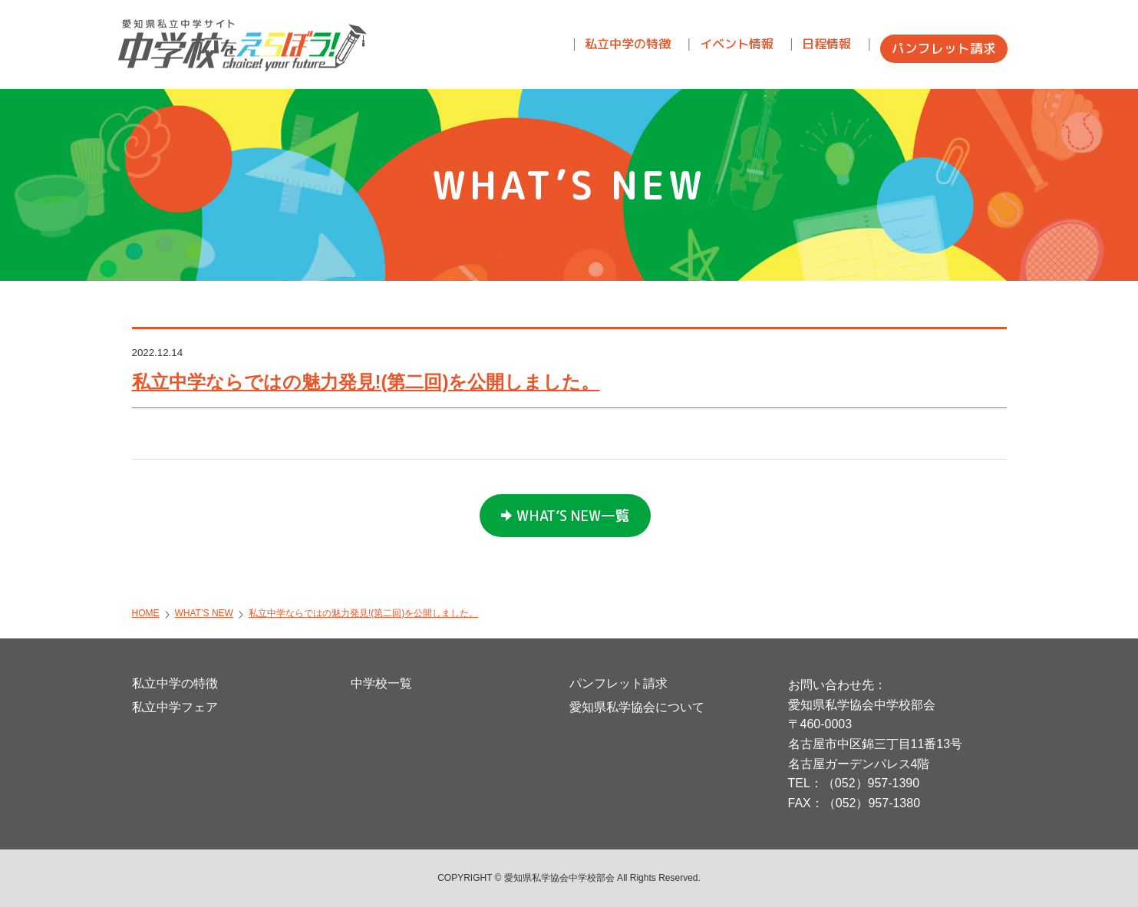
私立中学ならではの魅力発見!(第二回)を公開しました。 (366, 381)
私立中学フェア (175, 707)
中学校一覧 (381, 683)
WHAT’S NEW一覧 (572, 516)
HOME (146, 613)
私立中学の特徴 (175, 683)
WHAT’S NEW (204, 613)
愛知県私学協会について (636, 707)
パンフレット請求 (618, 683)
